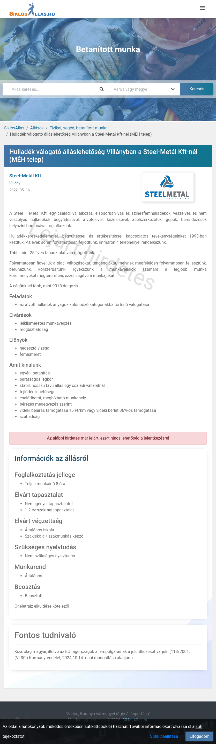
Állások (37, 128)
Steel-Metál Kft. (25, 175)
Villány (14, 183)
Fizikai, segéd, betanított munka (79, 128)
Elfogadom (199, 736)
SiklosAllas (14, 128)
